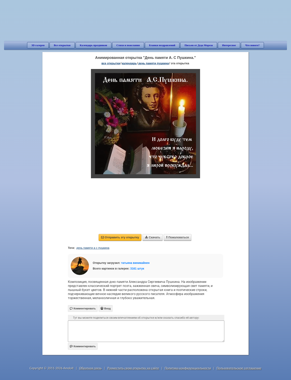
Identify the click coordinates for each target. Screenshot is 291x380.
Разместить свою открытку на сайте (133, 368)
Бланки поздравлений (162, 45)
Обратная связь (90, 368)
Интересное (229, 45)
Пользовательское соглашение (239, 368)
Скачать (152, 237)
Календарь (129, 63)
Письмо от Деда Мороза (199, 45)
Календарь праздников (93, 45)
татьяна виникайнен (135, 262)
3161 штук (137, 268)
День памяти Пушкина (153, 63)
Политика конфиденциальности (188, 368)
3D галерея (37, 45)
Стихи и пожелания (128, 45)
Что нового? (252, 45)
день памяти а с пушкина (92, 247)
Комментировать (83, 346)
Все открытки (62, 45)
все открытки (110, 63)
